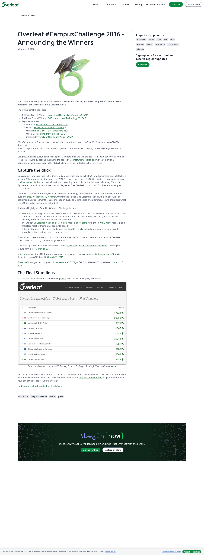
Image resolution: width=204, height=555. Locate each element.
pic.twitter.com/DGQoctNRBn (93, 245)
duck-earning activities (29, 182)
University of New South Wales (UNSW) (54, 136)
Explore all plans (113, 449)
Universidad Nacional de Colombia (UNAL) (67, 115)
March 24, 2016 (43, 248)
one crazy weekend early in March (39, 196)
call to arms (81, 222)
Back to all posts (27, 15)
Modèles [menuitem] (126, 4)
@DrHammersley (26, 254)
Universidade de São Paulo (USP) (52, 124)
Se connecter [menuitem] (193, 4)
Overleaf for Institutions (91, 377)
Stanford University (73, 229)
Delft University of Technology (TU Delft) (67, 118)
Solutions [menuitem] (111, 4)
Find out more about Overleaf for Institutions (40, 386)
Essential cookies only (171, 551)
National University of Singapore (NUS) (50, 130)
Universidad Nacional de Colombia (50, 222)
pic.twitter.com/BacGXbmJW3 (106, 254)
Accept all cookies (192, 552)
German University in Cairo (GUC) (49, 133)
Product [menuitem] (97, 4)
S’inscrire (142, 64)
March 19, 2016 (55, 257)
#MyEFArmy (105, 222)
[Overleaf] (10, 4)
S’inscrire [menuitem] (175, 4)
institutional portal (82, 159)
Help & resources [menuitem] (154, 4)
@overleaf (72, 245)
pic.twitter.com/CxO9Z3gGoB (66, 262)
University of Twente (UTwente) (49, 127)
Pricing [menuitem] (138, 4)
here (63, 278)
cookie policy (110, 551)
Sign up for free (90, 449)
